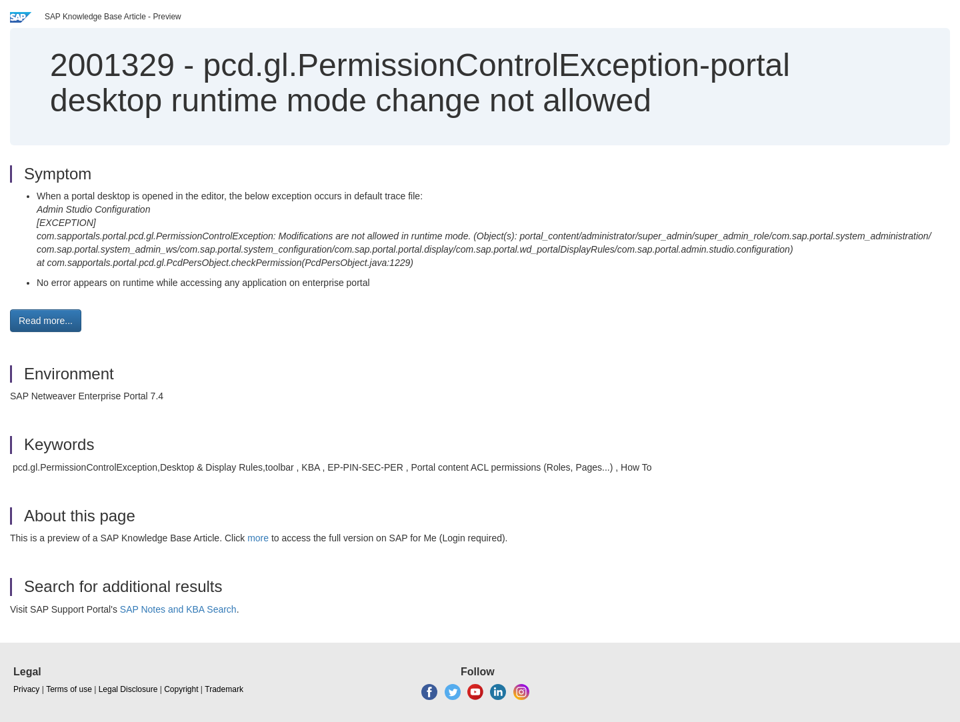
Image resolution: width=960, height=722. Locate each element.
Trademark (224, 689)
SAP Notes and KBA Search (178, 609)
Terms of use (69, 689)
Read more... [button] (46, 320)
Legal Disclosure (128, 689)
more (258, 538)
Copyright (181, 689)
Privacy (26, 689)
